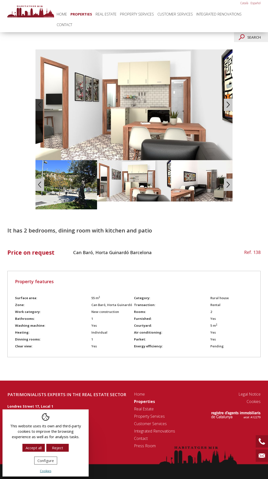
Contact (64, 24)
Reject (57, 447)
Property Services (137, 14)
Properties (81, 14)
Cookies (254, 401)
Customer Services (175, 14)
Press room (145, 445)
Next (228, 105)
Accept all (34, 447)
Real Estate (106, 14)
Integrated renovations (219, 14)
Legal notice (249, 394)
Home (62, 14)
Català (244, 3)
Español (256, 3)
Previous (39, 105)
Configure (45, 460)
